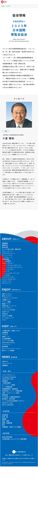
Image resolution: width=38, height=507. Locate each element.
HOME (3, 6)
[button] (33, 225)
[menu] (36, 2)
